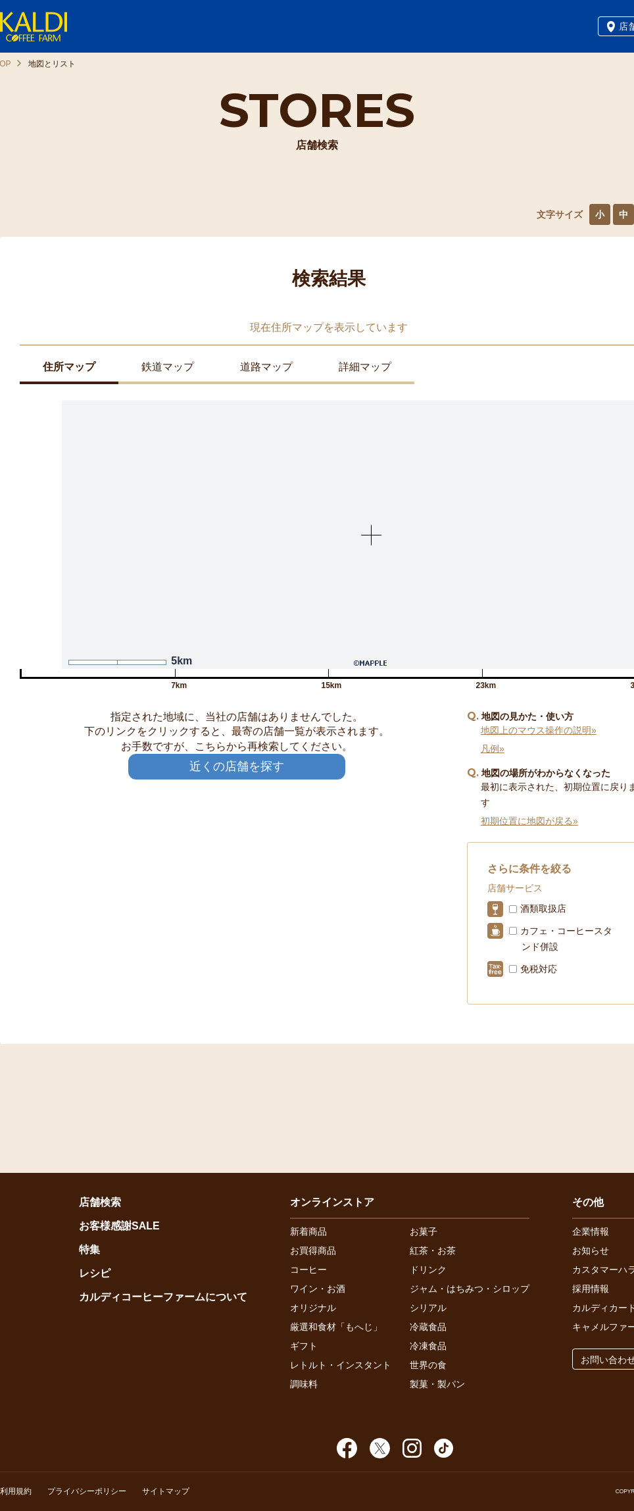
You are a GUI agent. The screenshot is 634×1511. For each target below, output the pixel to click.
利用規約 (16, 1491)
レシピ (94, 1273)
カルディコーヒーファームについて (163, 1296)
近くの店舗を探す (236, 766)
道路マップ (266, 366)
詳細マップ (365, 366)
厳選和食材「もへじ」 (336, 1327)
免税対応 (538, 969)
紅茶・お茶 (433, 1250)
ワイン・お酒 (317, 1288)
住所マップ (69, 366)
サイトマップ (165, 1491)
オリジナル (313, 1307)
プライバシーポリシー (86, 1491)
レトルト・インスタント (340, 1365)
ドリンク (428, 1269)
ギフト (304, 1346)
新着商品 (308, 1231)
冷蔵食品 (428, 1327)
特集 (89, 1249)
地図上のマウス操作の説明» (539, 730)
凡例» (492, 748)
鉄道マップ (167, 366)
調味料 (304, 1384)
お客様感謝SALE (119, 1225)
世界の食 (428, 1365)
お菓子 (423, 1231)
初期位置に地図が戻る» (529, 821)
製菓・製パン (437, 1384)
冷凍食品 (428, 1346)
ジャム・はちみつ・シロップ (469, 1288)
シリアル (428, 1307)
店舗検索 (100, 1202)
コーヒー (308, 1269)
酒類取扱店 (543, 908)
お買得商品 (313, 1250)
